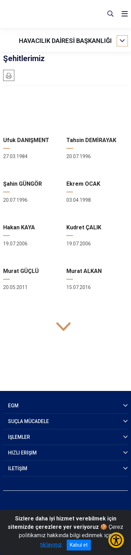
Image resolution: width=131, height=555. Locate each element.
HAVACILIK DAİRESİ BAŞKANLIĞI (65, 40)
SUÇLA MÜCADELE (28, 421)
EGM (13, 405)
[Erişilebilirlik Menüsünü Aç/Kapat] (116, 540)
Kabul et (79, 545)
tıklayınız (51, 544)
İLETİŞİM (17, 468)
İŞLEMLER (19, 437)
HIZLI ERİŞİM (22, 453)
